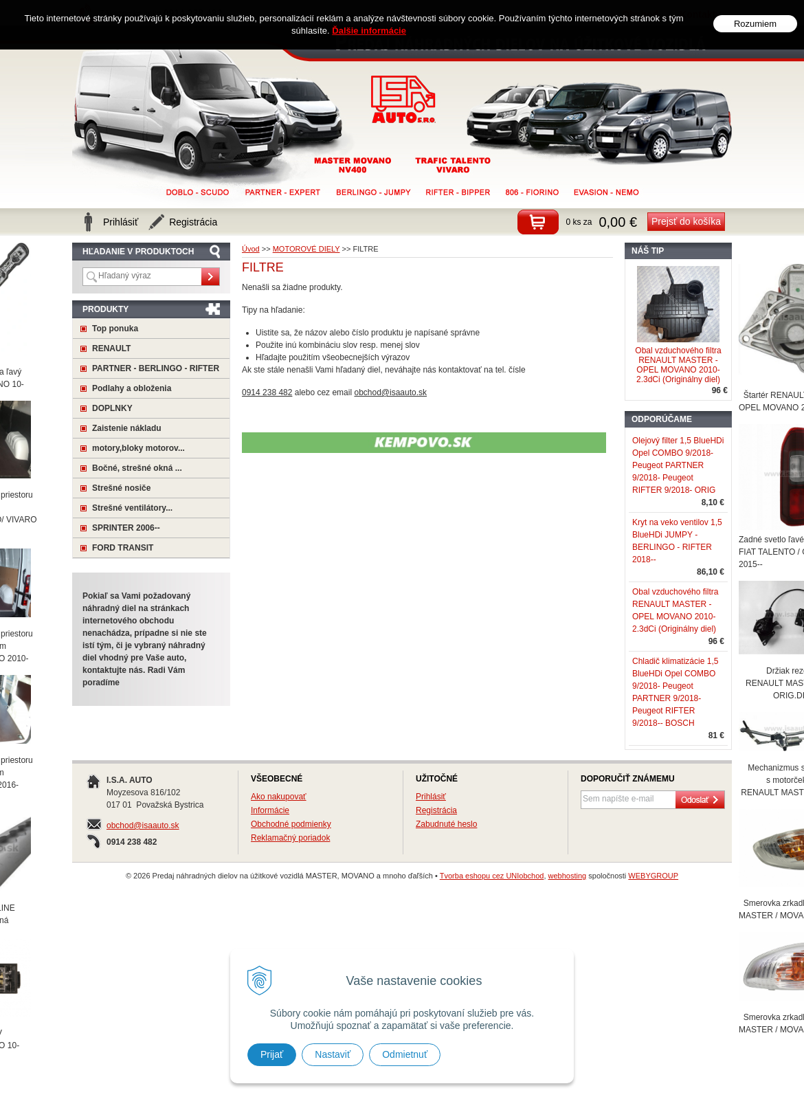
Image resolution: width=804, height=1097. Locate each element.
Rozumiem (755, 21)
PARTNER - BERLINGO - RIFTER (155, 368)
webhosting (567, 876)
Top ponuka (115, 328)
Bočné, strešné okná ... (137, 468)
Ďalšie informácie (369, 28)
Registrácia (436, 810)
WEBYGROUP (653, 876)
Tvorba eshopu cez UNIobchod (492, 876)
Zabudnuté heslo (446, 824)
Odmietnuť (404, 1054)
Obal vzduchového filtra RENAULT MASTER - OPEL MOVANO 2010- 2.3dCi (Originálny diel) (678, 365)
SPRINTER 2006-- (126, 528)
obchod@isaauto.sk (143, 825)
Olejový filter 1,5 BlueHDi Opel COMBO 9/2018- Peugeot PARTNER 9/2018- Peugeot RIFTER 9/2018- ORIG (678, 465)
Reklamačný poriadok (290, 838)
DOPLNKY (112, 408)
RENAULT (111, 348)
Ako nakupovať (278, 796)
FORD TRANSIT (122, 548)
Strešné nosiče (121, 488)
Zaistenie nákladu (126, 428)
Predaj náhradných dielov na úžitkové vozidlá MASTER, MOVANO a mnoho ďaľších (403, 99)
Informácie (270, 810)
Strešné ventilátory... (132, 508)
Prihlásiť (431, 796)
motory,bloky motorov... (138, 448)
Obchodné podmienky (291, 824)
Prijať (271, 1054)
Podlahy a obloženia (131, 388)
